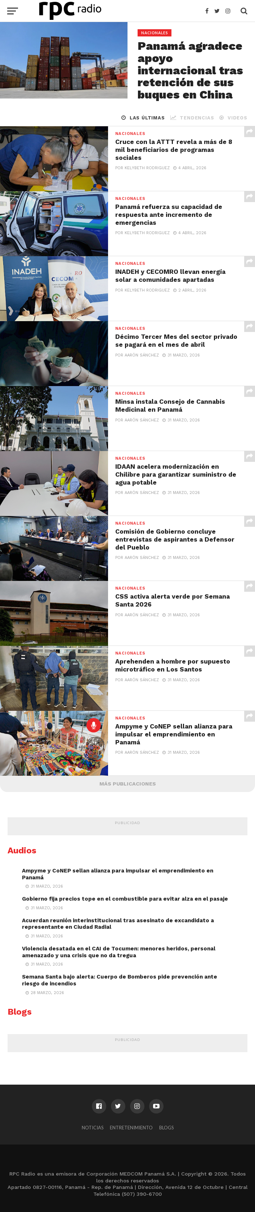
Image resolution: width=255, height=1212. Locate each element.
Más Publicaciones (127, 784)
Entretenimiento (131, 1127)
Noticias (92, 1127)
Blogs (166, 1127)
